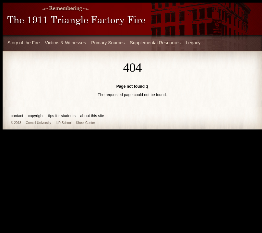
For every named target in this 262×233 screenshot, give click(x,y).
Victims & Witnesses (65, 42)
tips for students (62, 116)
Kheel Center (85, 123)
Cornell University (38, 123)
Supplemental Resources (155, 42)
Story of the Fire (23, 42)
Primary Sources (108, 42)
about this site (92, 116)
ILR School (64, 123)
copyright (36, 116)
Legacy (193, 42)
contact (17, 116)
